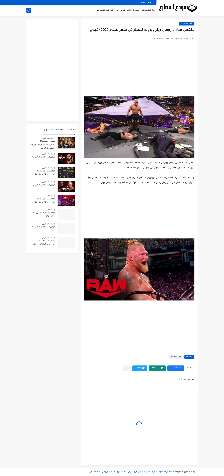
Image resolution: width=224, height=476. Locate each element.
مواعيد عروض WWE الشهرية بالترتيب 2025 (45, 201)
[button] (175, 368)
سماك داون (133, 10)
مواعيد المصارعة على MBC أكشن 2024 (43, 215)
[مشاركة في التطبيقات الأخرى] (127, 368)
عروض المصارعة (104, 10)
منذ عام (50, 196)
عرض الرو (120, 10)
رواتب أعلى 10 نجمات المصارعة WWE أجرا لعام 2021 (44, 244)
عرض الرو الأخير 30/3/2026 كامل (43, 229)
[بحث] (28, 10)
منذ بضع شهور (47, 138)
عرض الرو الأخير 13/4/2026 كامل (43, 187)
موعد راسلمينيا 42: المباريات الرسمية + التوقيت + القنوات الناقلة (42, 144)
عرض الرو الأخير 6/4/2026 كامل (43, 159)
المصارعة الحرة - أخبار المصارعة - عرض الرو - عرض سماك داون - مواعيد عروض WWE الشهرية (131, 472)
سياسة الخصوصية (144, 3)
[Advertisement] (139, 72)
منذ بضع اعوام (47, 238)
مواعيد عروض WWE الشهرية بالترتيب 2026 (45, 173)
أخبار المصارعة (148, 10)
